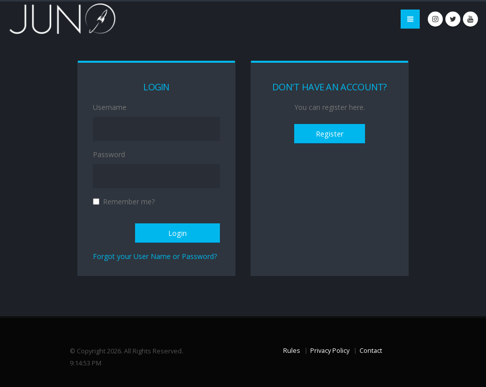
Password (109, 154)
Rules (291, 350)
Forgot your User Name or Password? (155, 256)
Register (329, 134)
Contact (370, 350)
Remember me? (129, 201)
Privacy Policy (329, 350)
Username (110, 107)
